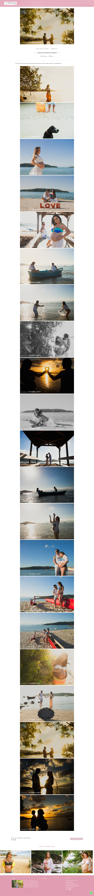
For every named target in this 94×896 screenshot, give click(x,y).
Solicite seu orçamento (76, 838)
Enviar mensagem (70, 882)
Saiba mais (27, 890)
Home (64, 3)
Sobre (79, 3)
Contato (86, 3)
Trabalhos (72, 3)
